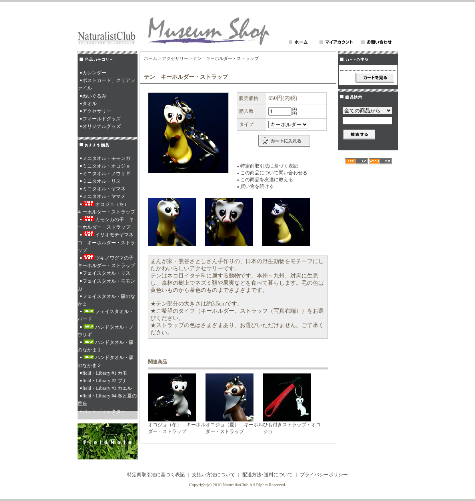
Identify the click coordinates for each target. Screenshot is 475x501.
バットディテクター (104, 411)
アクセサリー (96, 111)
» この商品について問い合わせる (272, 173)
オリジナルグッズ (101, 126)
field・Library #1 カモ (104, 373)
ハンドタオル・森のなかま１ (106, 346)
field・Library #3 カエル (107, 388)
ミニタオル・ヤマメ (104, 196)
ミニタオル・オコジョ (106, 166)
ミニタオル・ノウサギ (106, 173)
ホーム (150, 58)
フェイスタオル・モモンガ (106, 284)
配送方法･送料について (267, 474)
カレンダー (94, 73)
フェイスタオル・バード (106, 315)
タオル (89, 103)
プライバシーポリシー (324, 474)
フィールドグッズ (101, 119)
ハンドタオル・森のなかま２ (106, 361)
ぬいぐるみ (94, 96)
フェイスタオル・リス (106, 273)
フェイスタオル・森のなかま (106, 300)
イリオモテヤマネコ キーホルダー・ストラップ (106, 242)
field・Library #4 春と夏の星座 (107, 399)
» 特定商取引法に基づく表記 (267, 166)
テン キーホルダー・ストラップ (226, 58)
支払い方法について (213, 474)
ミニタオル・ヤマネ (104, 189)
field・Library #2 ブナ (104, 380)
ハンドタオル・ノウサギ (106, 330)
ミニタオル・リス (101, 181)
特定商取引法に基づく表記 (156, 474)
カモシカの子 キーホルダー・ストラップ (106, 223)
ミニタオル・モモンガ (106, 158)
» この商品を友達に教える (265, 179)
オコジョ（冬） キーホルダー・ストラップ (106, 208)
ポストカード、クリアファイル (106, 84)
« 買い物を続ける (255, 186)
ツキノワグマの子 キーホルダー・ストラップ (108, 261)
